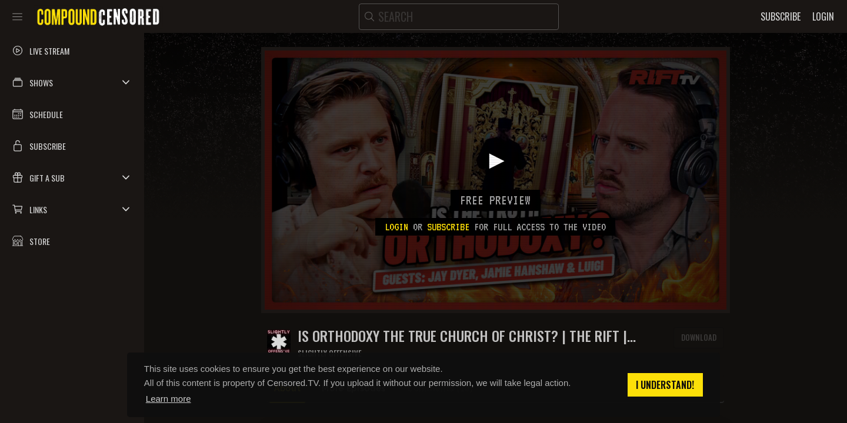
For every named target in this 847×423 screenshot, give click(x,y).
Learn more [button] (168, 399)
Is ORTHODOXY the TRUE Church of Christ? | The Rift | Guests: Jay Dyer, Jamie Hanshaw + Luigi (462, 335)
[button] (72, 82)
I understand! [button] (665, 385)
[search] (459, 17)
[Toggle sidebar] (17, 16)
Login (396, 227)
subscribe (448, 227)
